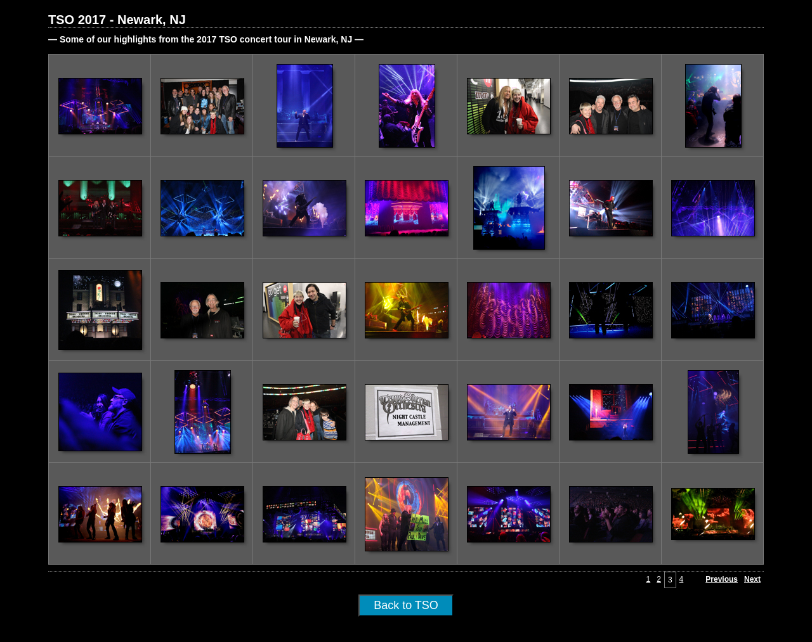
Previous (721, 579)
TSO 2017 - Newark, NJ (117, 20)
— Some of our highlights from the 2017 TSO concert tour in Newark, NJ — (205, 39)
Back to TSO (406, 605)
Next (752, 579)
